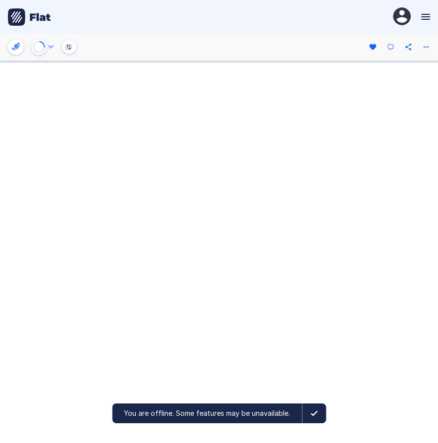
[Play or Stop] (39, 47)
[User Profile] (402, 17)
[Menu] (424, 16)
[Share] (408, 47)
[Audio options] (51, 47)
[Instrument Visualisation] (69, 47)
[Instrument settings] (16, 47)
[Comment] (390, 47)
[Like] (373, 47)
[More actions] (426, 47)
